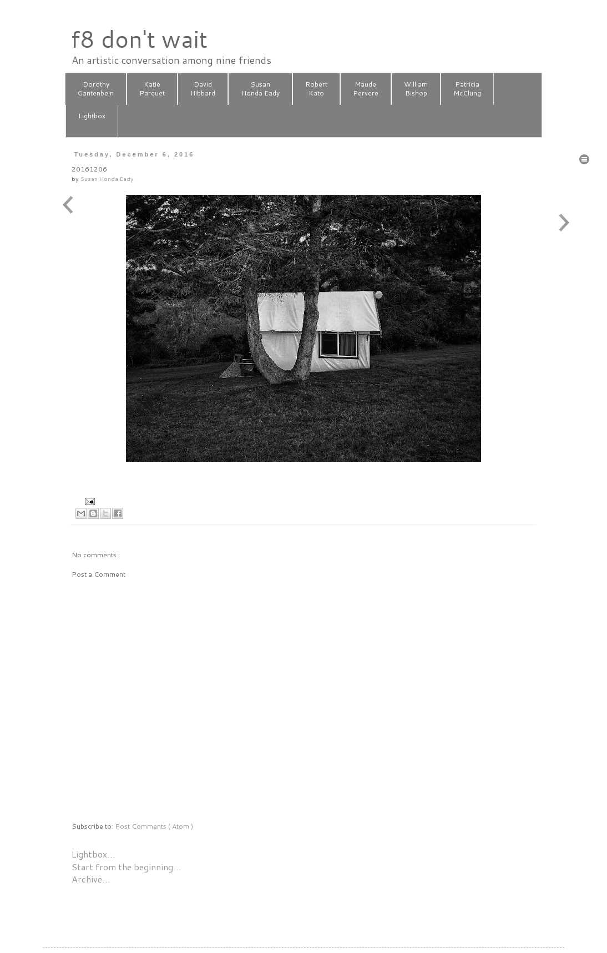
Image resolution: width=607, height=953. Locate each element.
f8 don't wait (139, 39)
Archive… (91, 879)
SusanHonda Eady (260, 88)
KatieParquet (152, 88)
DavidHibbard (202, 88)
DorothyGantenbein (96, 88)
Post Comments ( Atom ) (154, 826)
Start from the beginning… (126, 866)
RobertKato (316, 88)
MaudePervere (365, 88)
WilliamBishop (416, 88)
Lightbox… (93, 854)
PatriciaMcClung (467, 88)
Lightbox (91, 120)
